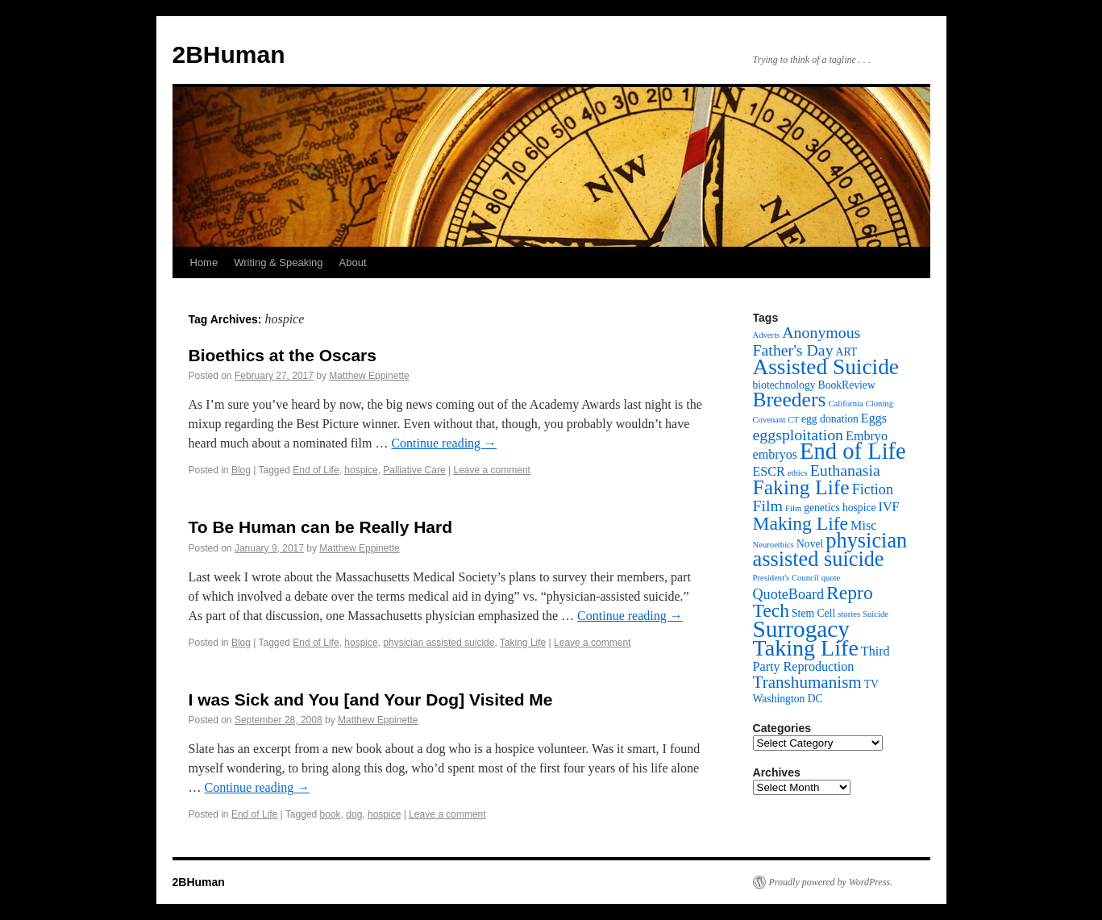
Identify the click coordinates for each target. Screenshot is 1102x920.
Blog (241, 470)
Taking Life (523, 642)
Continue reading (444, 443)
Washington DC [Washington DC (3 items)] (788, 699)
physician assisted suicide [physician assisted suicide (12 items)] (830, 550)
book (330, 814)
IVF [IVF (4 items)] (889, 507)
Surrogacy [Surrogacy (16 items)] (801, 629)
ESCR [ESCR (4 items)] (769, 471)
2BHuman (229, 54)
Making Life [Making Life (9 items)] (801, 523)
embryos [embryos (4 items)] (775, 454)
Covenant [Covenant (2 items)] (769, 419)
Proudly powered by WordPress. (831, 882)
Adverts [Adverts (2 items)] (766, 335)
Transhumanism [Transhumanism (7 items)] (807, 682)
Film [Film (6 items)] (768, 505)
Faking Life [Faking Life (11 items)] (801, 487)
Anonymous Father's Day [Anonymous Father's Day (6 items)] (807, 341)
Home (204, 262)
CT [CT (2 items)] (793, 419)
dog (354, 814)
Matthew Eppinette (369, 375)
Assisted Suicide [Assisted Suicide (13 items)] (826, 367)
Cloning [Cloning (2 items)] (879, 403)
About (353, 262)
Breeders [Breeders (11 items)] (789, 399)
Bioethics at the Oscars (282, 355)
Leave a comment (492, 470)
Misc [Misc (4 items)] (863, 525)
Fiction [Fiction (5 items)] (872, 489)
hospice (360, 470)
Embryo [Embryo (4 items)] (867, 436)
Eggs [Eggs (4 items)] (874, 418)
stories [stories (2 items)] (849, 614)
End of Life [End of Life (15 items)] (853, 451)
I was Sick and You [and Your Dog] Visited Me (371, 699)
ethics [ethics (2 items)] (798, 472)
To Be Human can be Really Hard (321, 527)
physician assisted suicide (438, 642)
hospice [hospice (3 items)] (859, 508)
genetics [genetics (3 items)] (822, 508)
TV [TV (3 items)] (871, 684)
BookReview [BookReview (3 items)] (846, 385)
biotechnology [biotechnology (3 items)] (784, 385)
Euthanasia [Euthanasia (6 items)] (845, 470)
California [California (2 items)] (845, 403)
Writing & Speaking (278, 262)
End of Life (316, 470)
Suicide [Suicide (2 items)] (875, 614)
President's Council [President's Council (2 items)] (786, 577)
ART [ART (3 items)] (846, 352)
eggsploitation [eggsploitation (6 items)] (798, 434)
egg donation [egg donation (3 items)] (830, 419)
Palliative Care (414, 470)
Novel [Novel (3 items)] (809, 544)
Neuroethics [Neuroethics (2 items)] (774, 544)
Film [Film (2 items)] (793, 508)
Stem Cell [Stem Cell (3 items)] (813, 613)
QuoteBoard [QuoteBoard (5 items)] (789, 594)
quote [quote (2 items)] (831, 577)
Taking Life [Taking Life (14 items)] (806, 647)
